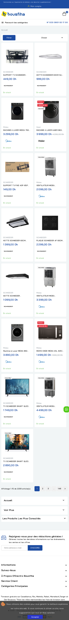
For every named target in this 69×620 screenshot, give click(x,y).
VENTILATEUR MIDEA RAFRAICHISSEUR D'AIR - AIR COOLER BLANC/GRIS (48, 296)
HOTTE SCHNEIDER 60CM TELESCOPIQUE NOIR (14, 240)
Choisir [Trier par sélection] (52, 37)
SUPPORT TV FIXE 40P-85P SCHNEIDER (15, 185)
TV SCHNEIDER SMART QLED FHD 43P (15, 461)
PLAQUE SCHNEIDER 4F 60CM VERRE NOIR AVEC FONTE (49, 240)
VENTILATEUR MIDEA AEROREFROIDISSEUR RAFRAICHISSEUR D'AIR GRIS (48, 406)
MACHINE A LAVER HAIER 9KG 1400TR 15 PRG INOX (49, 130)
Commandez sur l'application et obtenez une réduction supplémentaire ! (26, 2)
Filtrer (7, 37)
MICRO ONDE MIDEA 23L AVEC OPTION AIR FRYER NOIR (49, 351)
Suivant (65, 488)
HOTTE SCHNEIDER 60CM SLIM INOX (50, 75)
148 (59, 488)
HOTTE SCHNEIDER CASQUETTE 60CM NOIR (14, 296)
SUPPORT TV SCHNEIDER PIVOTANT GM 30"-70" (14, 75)
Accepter (35, 617)
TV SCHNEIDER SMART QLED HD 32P (15, 406)
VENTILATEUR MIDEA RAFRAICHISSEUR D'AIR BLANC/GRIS (46, 185)
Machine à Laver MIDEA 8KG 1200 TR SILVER (15, 351)
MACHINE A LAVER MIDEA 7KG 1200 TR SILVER (16, 130)
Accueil (8, 500)
